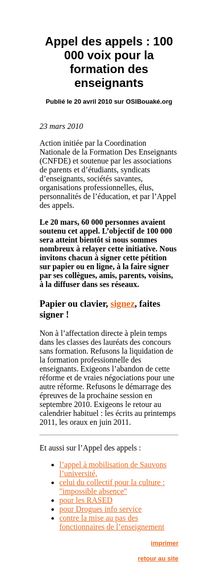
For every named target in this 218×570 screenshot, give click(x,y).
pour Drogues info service (100, 509)
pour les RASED (86, 500)
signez (122, 303)
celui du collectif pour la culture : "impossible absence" (112, 486)
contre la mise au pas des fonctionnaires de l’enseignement (111, 522)
